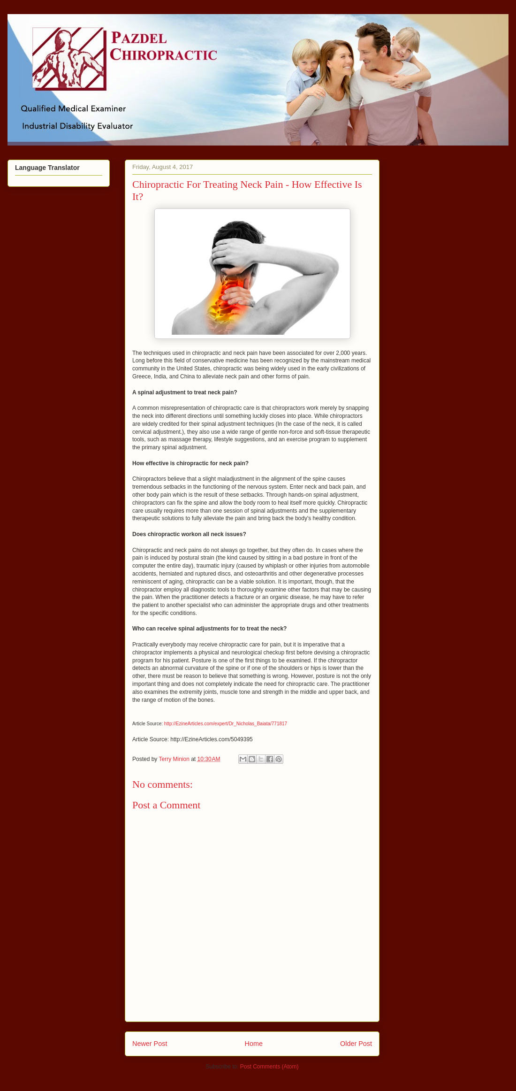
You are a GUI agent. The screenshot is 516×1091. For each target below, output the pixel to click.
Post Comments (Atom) (269, 1066)
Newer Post (149, 1043)
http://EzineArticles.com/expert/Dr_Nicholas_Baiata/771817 (225, 723)
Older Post (356, 1043)
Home (254, 1043)
